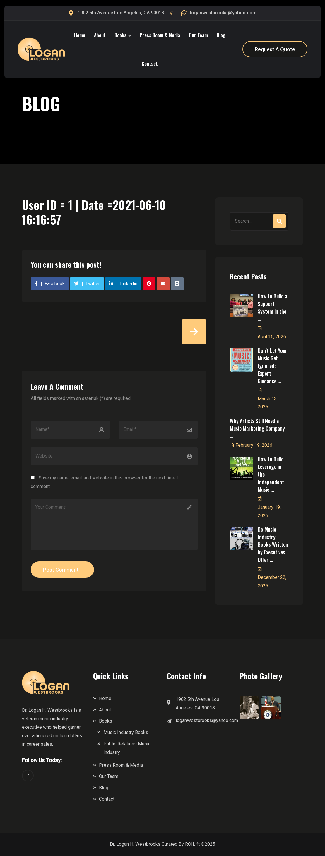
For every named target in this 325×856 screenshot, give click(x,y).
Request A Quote (275, 49)
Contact (150, 63)
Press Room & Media (160, 35)
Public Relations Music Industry (126, 748)
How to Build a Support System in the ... (272, 307)
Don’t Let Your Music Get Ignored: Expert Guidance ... (272, 366)
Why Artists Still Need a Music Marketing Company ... (257, 428)
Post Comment (61, 570)
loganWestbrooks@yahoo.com (207, 720)
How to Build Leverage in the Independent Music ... (271, 474)
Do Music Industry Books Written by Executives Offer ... (273, 544)
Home (79, 35)
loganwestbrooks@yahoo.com (223, 13)
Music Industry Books (125, 732)
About (100, 35)
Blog (221, 35)
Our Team (198, 35)
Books (120, 35)
